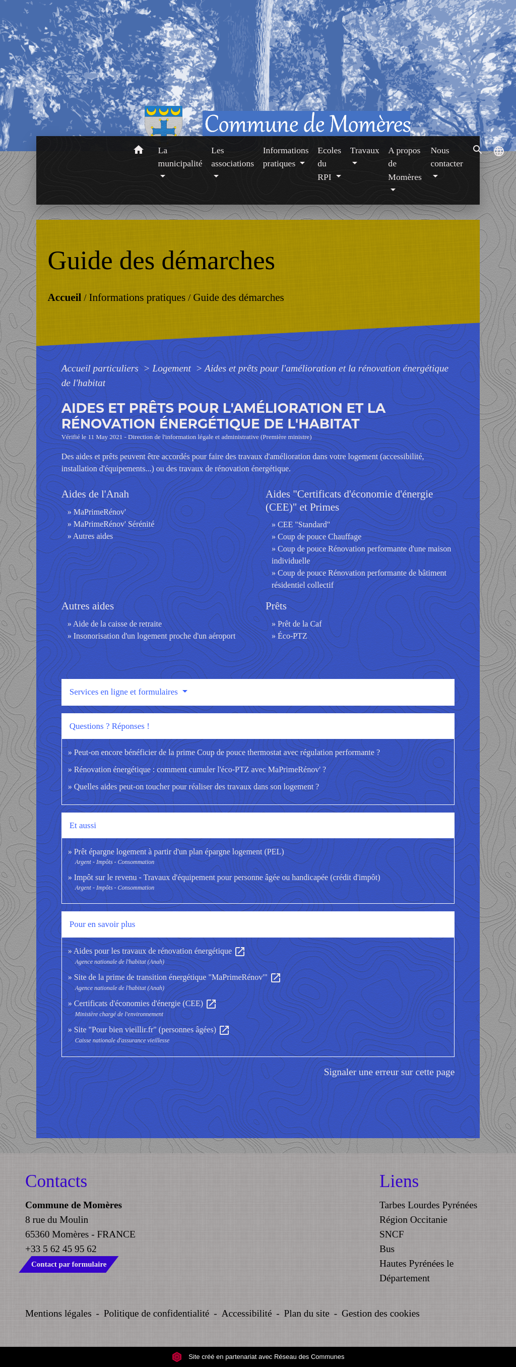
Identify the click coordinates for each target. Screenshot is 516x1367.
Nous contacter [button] (446, 156)
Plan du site (307, 1313)
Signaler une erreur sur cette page (389, 1072)
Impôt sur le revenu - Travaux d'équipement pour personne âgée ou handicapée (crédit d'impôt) (227, 877)
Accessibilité (247, 1313)
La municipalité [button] (180, 156)
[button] (139, 151)
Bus (387, 1249)
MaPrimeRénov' (100, 512)
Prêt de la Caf (300, 623)
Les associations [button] (232, 156)
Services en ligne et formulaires (125, 692)
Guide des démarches (238, 297)
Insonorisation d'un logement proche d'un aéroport (155, 636)
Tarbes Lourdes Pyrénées (428, 1205)
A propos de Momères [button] (404, 163)
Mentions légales (58, 1313)
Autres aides (93, 536)
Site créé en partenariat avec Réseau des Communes (258, 1356)
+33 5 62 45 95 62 (61, 1249)
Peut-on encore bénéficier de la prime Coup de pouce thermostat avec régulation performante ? (227, 752)
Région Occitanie (413, 1219)
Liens (399, 1181)
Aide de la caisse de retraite (117, 623)
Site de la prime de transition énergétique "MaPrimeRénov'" (178, 977)
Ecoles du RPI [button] (329, 163)
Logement (173, 368)
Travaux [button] (364, 150)
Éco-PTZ (292, 636)
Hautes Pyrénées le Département (416, 1270)
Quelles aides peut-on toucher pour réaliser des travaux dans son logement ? (196, 786)
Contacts (56, 1181)
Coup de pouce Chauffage (319, 536)
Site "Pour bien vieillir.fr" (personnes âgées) (152, 1029)
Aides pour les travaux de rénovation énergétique (160, 951)
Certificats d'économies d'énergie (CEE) (146, 1003)
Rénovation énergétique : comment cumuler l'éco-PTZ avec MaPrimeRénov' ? (200, 769)
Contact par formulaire (68, 1264)
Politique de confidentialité (157, 1313)
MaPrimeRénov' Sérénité (114, 524)
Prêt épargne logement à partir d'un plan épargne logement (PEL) (179, 851)
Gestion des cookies (381, 1313)
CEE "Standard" (304, 524)
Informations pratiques (137, 297)
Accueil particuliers (101, 368)
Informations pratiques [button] (286, 156)
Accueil (64, 297)
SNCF (391, 1234)
